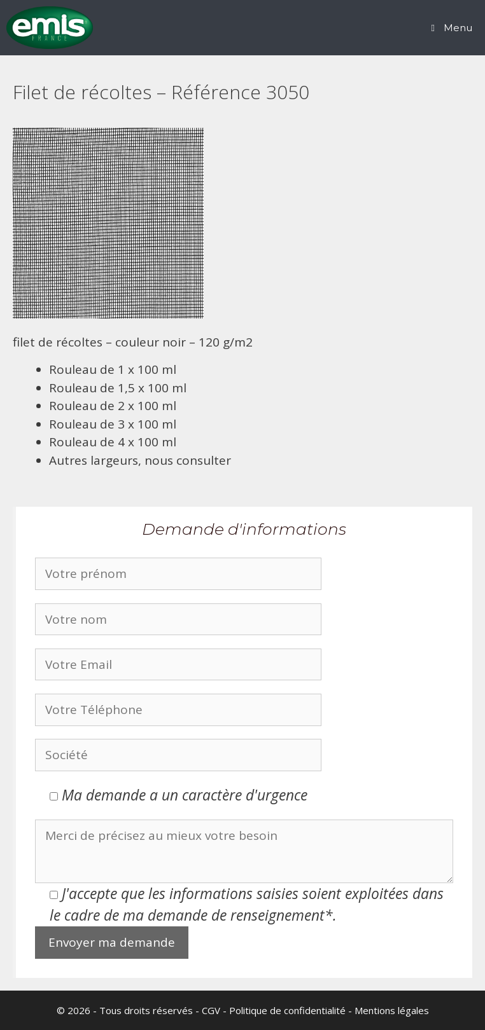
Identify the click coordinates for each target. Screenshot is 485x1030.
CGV (211, 1010)
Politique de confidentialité (287, 1010)
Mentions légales (392, 1010)
